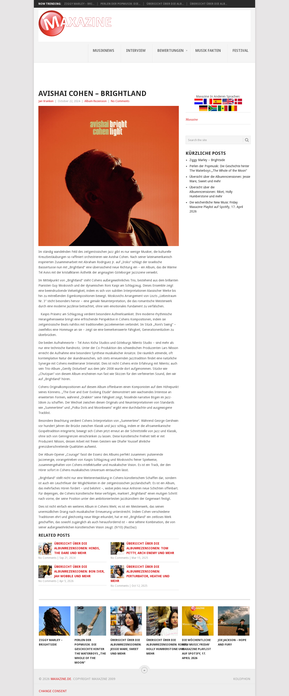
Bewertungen (170, 50)
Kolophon (241, 679)
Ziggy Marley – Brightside (207, 160)
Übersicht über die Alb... (165, 3)
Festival (240, 50)
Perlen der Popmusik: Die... (120, 3)
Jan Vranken (46, 101)
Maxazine (192, 119)
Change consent (53, 691)
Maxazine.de (61, 679)
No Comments (120, 101)
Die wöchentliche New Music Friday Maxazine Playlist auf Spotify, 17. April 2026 (216, 207)
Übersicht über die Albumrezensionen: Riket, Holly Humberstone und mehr (211, 191)
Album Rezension (95, 101)
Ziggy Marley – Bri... (79, 3)
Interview (136, 50)
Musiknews (103, 50)
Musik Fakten (208, 50)
